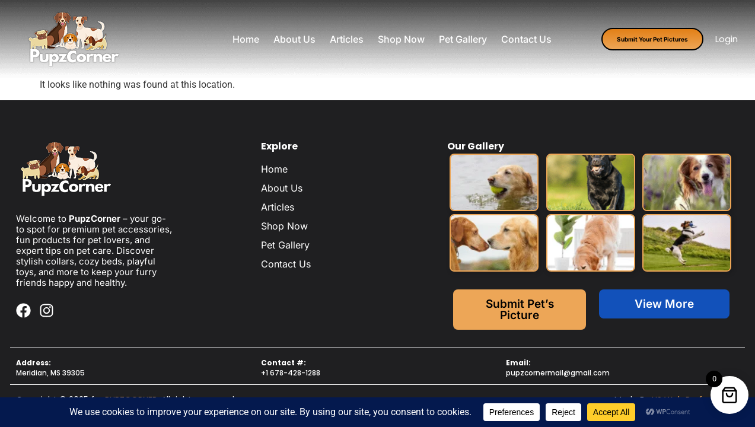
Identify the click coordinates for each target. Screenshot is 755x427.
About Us (294, 39)
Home (245, 39)
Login (726, 39)
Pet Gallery (463, 39)
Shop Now (401, 39)
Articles (347, 39)
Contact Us (526, 39)
